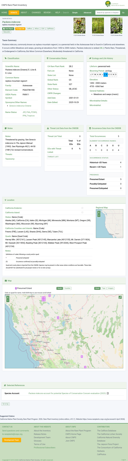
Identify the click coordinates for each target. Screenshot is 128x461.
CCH (42, 29)
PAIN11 (26, 94)
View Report (8, 29)
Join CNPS (70, 441)
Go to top (6, 404)
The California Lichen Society (109, 434)
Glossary (37, 441)
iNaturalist (6, 32)
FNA (28, 112)
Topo (103, 288)
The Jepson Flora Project (108, 444)
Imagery (111, 288)
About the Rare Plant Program (78, 431)
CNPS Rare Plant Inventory (14, 5)
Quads (60, 288)
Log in (124, 460)
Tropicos (31, 116)
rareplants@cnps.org (13, 434)
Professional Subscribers (44, 447)
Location (9, 200)
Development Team (11, 440)
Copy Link (20, 29)
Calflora (29, 29)
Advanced (87, 13)
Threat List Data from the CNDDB (62, 128)
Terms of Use (39, 444)
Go (123, 13)
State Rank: (52, 84)
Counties (67, 288)
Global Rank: (52, 80)
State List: (51, 75)
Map (8, 281)
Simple (74, 13)
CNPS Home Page (73, 434)
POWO (34, 112)
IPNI (24, 116)
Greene (20, 106)
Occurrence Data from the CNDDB (105, 128)
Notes (9, 128)
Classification (12, 58)
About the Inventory (42, 431)
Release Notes (40, 434)
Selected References (14, 385)
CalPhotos (50, 29)
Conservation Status (57, 58)
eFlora (37, 29)
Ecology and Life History (101, 58)
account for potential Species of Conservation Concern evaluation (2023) (67, 393)
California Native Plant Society (29, 460)
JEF (24, 112)
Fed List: (51, 71)
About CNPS (70, 437)
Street (97, 288)
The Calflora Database (106, 431)
